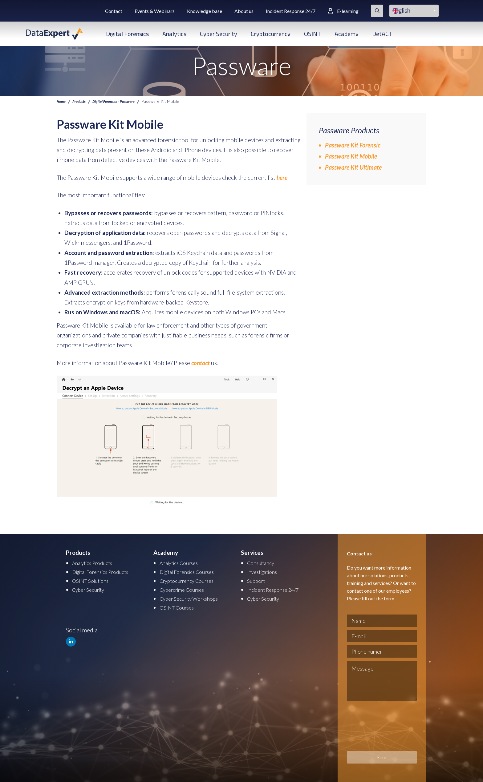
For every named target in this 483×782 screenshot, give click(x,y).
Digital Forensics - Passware (123, 101)
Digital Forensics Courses (192, 570)
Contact (113, 11)
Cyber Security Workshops (193, 596)
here (282, 177)
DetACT (382, 33)
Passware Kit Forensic (352, 145)
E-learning (343, 11)
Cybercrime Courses (185, 588)
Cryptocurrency (270, 33)
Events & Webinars (155, 11)
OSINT (312, 33)
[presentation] (372, 726)
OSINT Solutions (93, 579)
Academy (347, 33)
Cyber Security (218, 33)
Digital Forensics (127, 33)
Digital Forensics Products (105, 570)
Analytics (174, 33)
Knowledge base (204, 11)
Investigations (264, 570)
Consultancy (262, 562)
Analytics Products (95, 562)
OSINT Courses (179, 605)
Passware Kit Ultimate (353, 167)
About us (244, 11)
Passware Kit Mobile (351, 156)
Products (82, 101)
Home (62, 101)
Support (257, 579)
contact (200, 362)
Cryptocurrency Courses (190, 579)
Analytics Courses (182, 562)
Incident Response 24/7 (290, 11)
